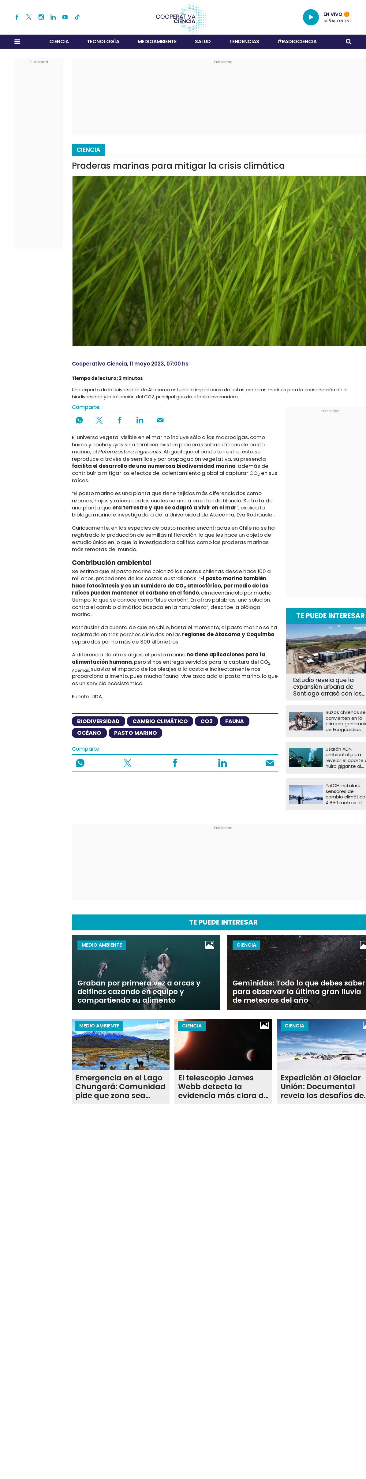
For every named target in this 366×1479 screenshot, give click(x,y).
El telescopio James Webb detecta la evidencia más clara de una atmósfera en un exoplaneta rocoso (223, 1087)
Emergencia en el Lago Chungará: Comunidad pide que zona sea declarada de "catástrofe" (120, 1087)
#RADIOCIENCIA (297, 41)
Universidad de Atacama (202, 514)
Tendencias (244, 41)
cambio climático (160, 721)
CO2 (206, 721)
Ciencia (59, 41)
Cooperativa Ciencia (99, 363)
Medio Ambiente (102, 944)
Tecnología (103, 41)
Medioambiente (157, 41)
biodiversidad (98, 721)
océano (89, 733)
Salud (203, 41)
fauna (234, 721)
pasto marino (135, 733)
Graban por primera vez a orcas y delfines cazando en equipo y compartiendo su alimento (138, 991)
